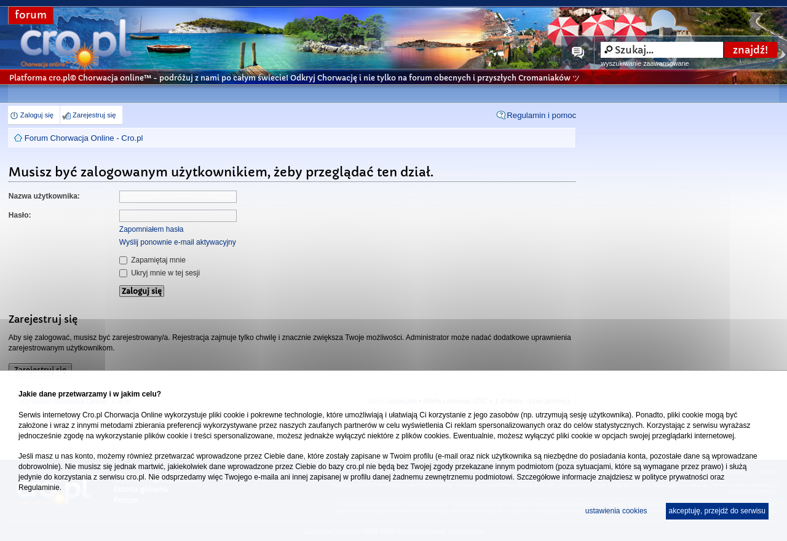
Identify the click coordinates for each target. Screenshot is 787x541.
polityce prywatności (675, 477)
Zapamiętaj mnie (152, 260)
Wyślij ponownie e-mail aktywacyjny (177, 242)
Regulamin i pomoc (541, 115)
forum (31, 15)
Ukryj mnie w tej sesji (159, 273)
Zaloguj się (36, 115)
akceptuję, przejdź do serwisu (717, 511)
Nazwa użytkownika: (44, 196)
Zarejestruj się (94, 115)
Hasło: (20, 215)
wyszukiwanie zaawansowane (645, 63)
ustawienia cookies (616, 511)
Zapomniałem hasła (151, 229)
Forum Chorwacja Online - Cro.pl (84, 138)
